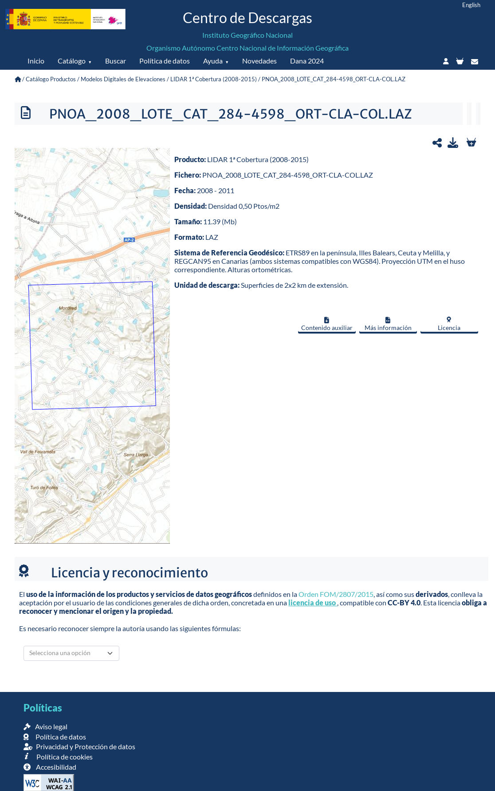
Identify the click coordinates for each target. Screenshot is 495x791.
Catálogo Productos (51, 79)
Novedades (259, 60)
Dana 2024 (307, 60)
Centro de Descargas (247, 17)
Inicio (36, 60)
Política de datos (164, 60)
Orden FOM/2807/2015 (336, 594)
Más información (388, 324)
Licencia (449, 323)
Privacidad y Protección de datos (79, 746)
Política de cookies (58, 756)
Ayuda (213, 60)
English (471, 4)
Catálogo (72, 60)
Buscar (115, 60)
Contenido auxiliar (327, 324)
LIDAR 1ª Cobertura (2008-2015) (213, 79)
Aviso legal (45, 726)
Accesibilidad (50, 767)
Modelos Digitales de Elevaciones (123, 79)
